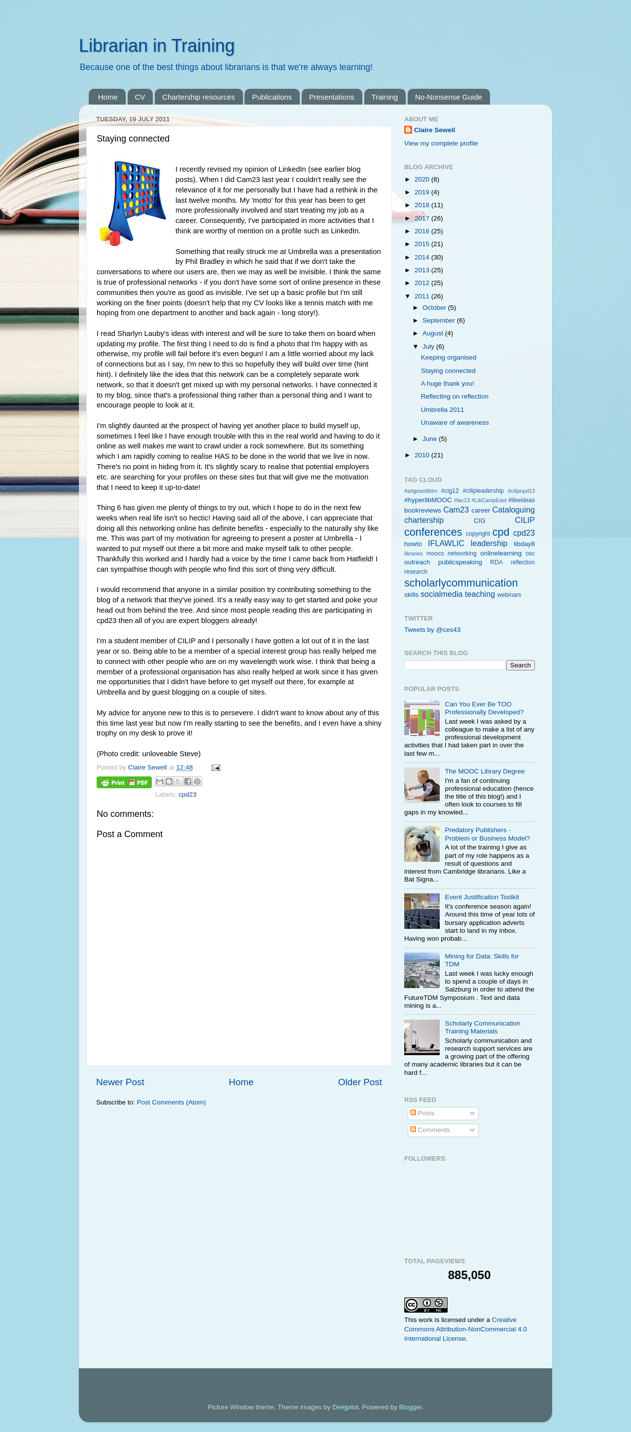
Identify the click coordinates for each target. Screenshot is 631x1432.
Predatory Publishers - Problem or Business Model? (487, 834)
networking (462, 553)
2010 (423, 455)
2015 (423, 244)
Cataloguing (513, 509)
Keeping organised (449, 357)
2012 (423, 283)
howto (413, 544)
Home (108, 97)
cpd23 (187, 794)
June (430, 438)
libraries (413, 553)
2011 (423, 296)
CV (140, 97)
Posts (422, 1113)
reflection (523, 562)
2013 (423, 270)
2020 (423, 179)
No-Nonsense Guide (448, 97)
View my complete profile (441, 143)
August (433, 333)
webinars (509, 594)
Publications (272, 97)
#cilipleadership (483, 490)
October (435, 307)
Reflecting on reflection (455, 396)
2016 (423, 231)
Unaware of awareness (455, 422)
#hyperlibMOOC (428, 500)
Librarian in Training (157, 46)
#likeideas (521, 500)
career (480, 510)
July (429, 346)
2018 (423, 205)
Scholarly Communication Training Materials (482, 1027)
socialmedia (441, 593)
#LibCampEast (489, 500)
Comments (430, 1130)
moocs (435, 553)
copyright (478, 533)
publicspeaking (460, 562)
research (415, 571)
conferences (433, 532)
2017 (423, 218)
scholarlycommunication (461, 583)
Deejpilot (345, 1407)
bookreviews (422, 510)
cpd (501, 532)
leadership (489, 543)
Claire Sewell (434, 130)
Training (385, 97)
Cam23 (456, 509)
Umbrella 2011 (442, 409)
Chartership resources (198, 97)
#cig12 (450, 490)
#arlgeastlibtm (420, 491)
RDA (496, 562)
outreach (417, 562)
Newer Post (120, 1082)
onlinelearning (501, 553)
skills (411, 594)
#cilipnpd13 (521, 491)
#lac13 (462, 500)
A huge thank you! (447, 383)
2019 (423, 192)
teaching (480, 593)
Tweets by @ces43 (432, 629)
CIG (480, 520)
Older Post (360, 1082)
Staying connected (448, 370)
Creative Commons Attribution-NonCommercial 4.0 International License (465, 1329)
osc (530, 553)
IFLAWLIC (446, 543)
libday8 (524, 544)
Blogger (410, 1407)
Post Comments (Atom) (171, 1102)
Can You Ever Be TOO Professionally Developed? (484, 708)
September (439, 320)
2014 (423, 257)
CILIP (525, 519)
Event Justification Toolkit (482, 897)
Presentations (331, 97)
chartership (424, 519)
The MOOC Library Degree (485, 771)
